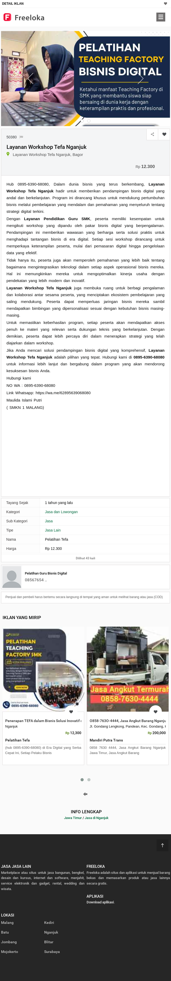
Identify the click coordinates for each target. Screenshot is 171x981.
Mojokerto (9, 952)
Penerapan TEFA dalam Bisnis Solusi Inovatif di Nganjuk (51, 721)
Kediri (49, 922)
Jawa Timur (73, 818)
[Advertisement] (50, 453)
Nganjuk (51, 932)
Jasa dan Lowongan (61, 512)
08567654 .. (36, 579)
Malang (7, 922)
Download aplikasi (100, 902)
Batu (5, 932)
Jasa (49, 521)
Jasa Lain (53, 530)
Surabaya (52, 952)
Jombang (9, 942)
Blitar (48, 942)
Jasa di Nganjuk (97, 818)
